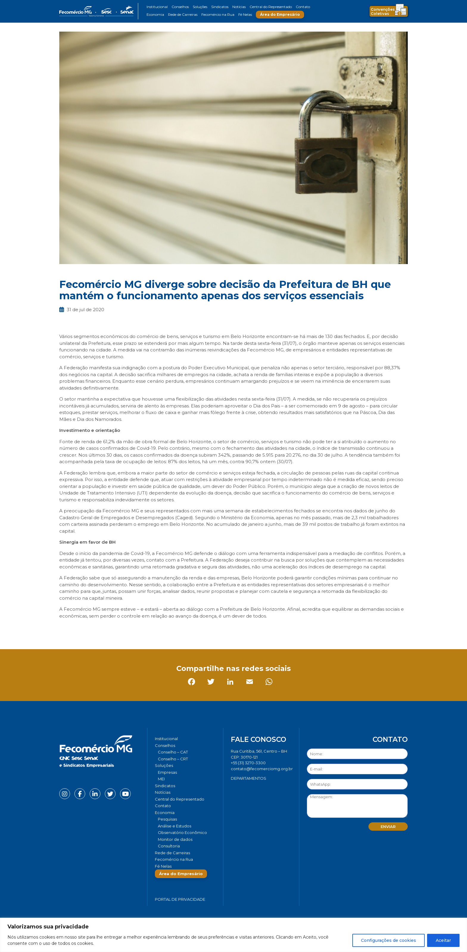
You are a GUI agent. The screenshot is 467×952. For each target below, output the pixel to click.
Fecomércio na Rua (217, 14)
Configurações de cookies (388, 940)
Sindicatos (219, 6)
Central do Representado (271, 6)
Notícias (239, 6)
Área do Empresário (280, 14)
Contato (303, 6)
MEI (161, 778)
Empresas (167, 772)
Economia (155, 14)
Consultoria (169, 846)
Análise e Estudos (174, 826)
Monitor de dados (175, 839)
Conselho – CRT (173, 758)
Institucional (157, 6)
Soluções (200, 6)
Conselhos (180, 6)
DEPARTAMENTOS (248, 778)
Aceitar (443, 940)
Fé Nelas (245, 14)
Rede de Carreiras (182, 14)
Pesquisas (167, 819)
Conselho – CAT (173, 752)
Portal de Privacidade (180, 899)
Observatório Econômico (182, 832)
